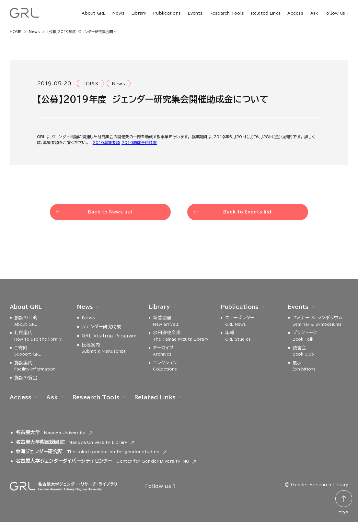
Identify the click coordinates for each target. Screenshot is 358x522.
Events (195, 13)
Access (295, 13)
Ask (314, 13)
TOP (343, 513)
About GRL (93, 13)
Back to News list (110, 212)
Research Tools (227, 13)
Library (139, 13)
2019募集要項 (106, 142)
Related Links (266, 13)
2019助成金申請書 (139, 142)
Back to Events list (247, 212)
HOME (16, 31)
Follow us (336, 13)
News (118, 13)
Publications (167, 13)
